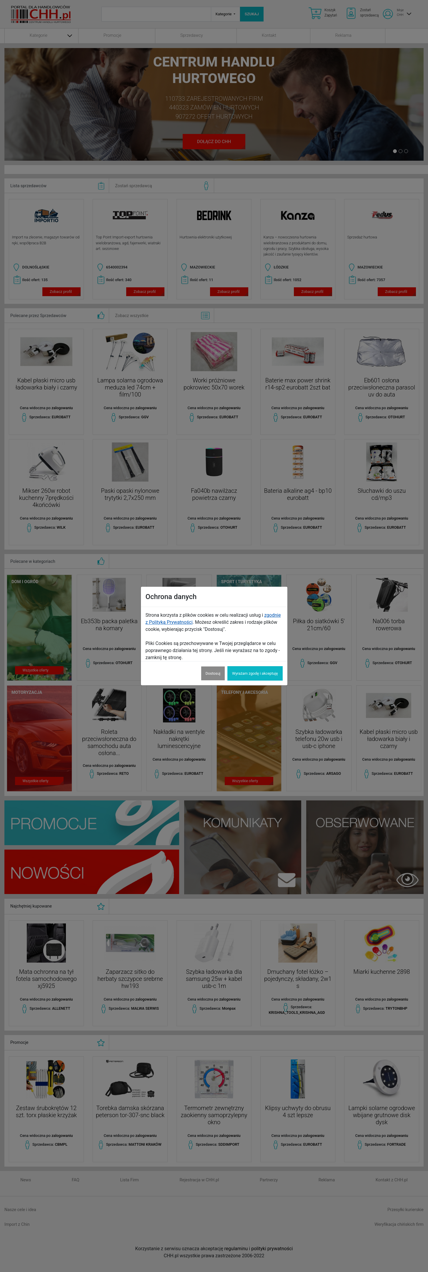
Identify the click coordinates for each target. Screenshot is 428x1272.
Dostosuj (213, 673)
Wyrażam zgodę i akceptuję (255, 673)
